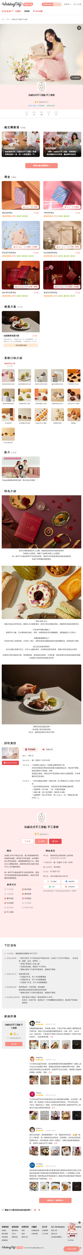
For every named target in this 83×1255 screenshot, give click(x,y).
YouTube (70, 1240)
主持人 (14, 1234)
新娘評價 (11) (43, 102)
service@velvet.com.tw (59, 876)
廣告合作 (54, 1234)
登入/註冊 (77, 4)
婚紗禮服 (5, 1234)
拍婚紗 (4, 1230)
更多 (52, 1037)
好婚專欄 (34, 1234)
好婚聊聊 (45, 1230)
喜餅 (8, 19)
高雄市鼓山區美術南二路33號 (61, 855)
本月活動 (38, 11)
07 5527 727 (55, 871)
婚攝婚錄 (5, 1240)
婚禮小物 (25, 1237)
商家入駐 (54, 1230)
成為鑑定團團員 (56, 1237)
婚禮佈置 (15, 1237)
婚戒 (23, 1234)
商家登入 (67, 4)
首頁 (3, 19)
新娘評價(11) (44, 834)
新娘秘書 (5, 1237)
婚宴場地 (15, 1230)
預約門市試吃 (10, 763)
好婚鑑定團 (35, 1230)
